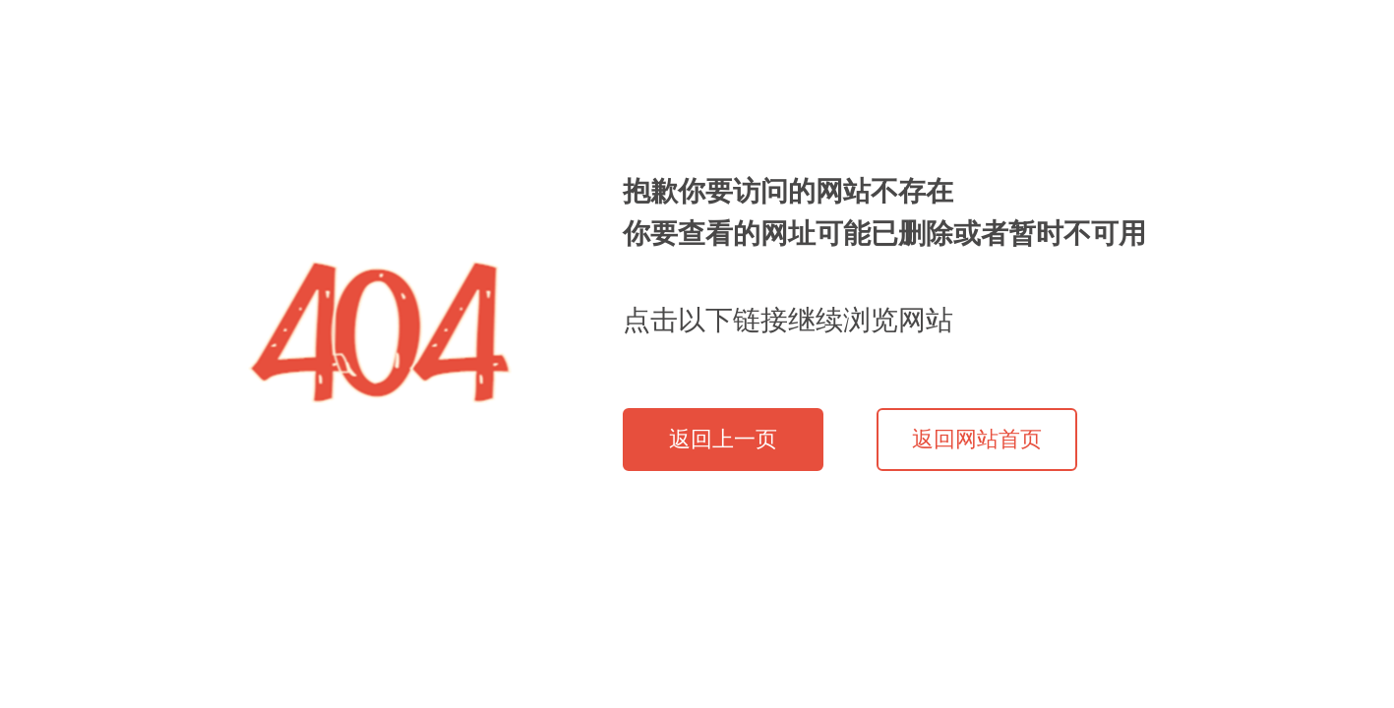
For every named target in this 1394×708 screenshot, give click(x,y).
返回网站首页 (977, 439)
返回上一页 (723, 439)
